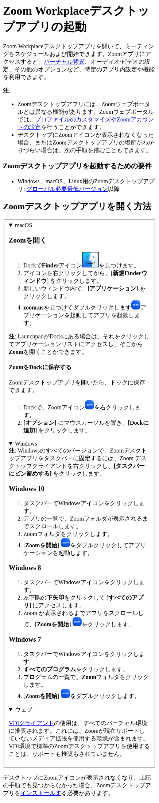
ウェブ (23, 709)
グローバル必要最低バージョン (67, 189)
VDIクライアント (31, 723)
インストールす (40, 793)
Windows (26, 443)
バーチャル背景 (64, 62)
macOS (23, 225)
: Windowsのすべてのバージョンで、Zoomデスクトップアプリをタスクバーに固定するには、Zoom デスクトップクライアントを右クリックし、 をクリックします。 (79, 570)
